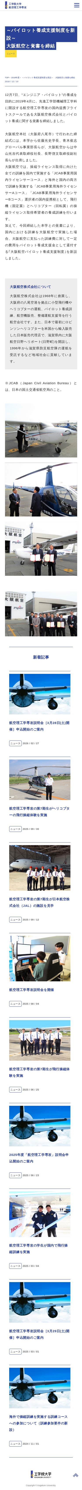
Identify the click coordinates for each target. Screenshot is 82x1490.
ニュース (11, 54)
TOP (7, 77)
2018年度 (15, 77)
